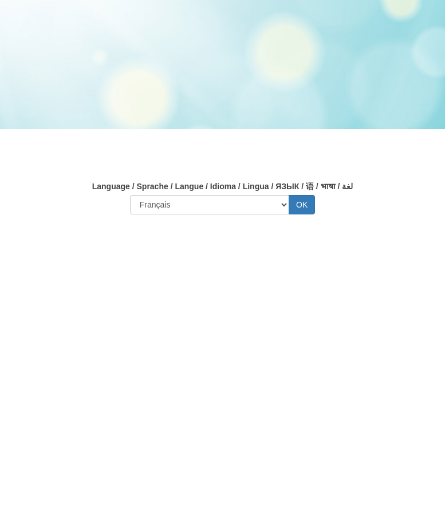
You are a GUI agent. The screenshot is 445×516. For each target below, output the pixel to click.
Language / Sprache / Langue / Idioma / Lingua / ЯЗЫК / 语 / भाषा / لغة (222, 186)
